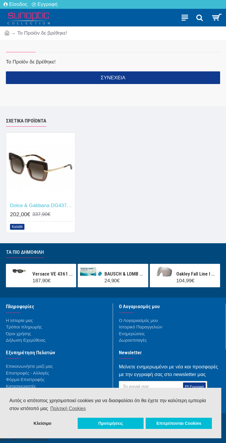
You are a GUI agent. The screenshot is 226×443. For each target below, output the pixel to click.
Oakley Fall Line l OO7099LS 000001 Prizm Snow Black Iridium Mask (197, 274)
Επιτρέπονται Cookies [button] (178, 423)
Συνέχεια (113, 77)
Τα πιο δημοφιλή (25, 252)
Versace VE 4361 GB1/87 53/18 (53, 274)
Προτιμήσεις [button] (110, 423)
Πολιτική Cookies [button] (68, 408)
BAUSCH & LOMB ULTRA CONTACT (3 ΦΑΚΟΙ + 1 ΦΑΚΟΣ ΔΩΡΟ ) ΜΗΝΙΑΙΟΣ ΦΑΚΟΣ (125, 274)
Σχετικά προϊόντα (26, 121)
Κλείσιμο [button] (42, 423)
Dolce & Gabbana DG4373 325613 (42, 205)
